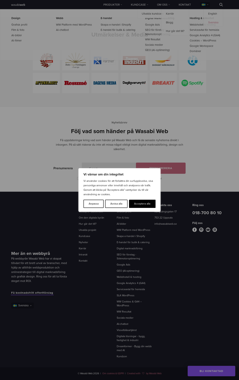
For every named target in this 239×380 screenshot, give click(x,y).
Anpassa (94, 203)
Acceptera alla (142, 203)
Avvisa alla (116, 203)
